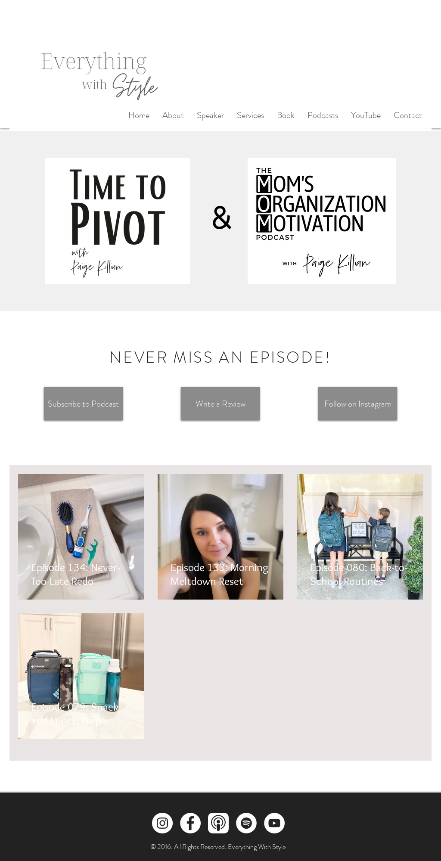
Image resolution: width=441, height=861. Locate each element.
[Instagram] (162, 823)
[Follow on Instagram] (357, 403)
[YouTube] (274, 823)
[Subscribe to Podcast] (83, 403)
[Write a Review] (220, 403)
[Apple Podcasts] (218, 823)
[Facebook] (190, 823)
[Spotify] (246, 823)
